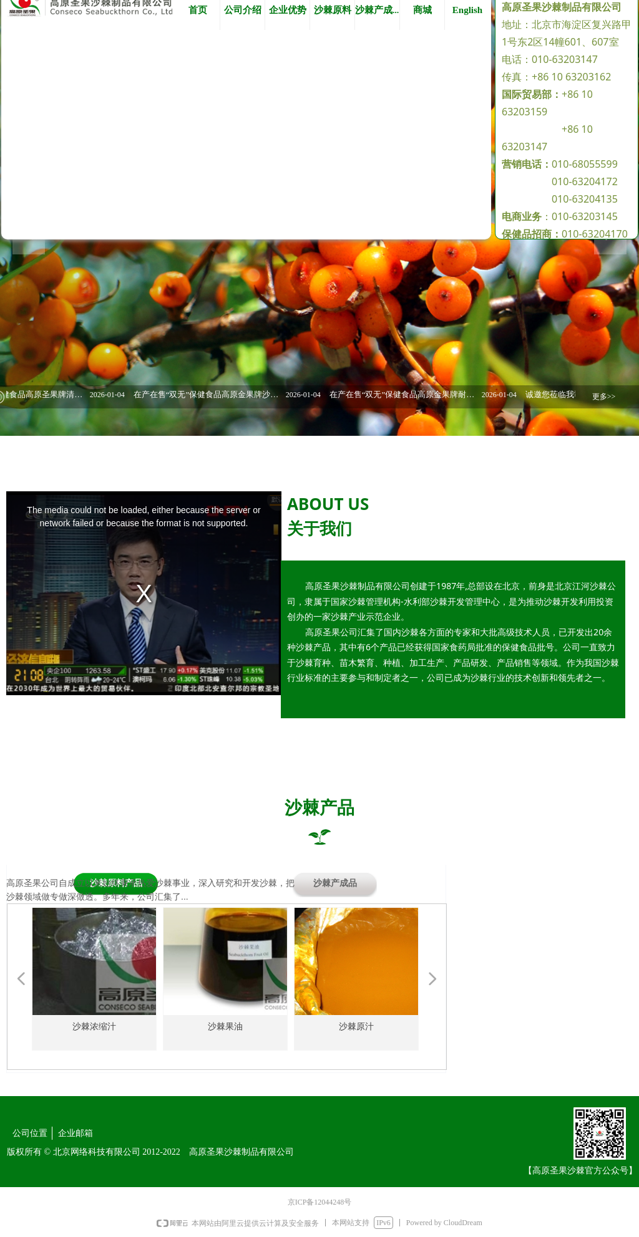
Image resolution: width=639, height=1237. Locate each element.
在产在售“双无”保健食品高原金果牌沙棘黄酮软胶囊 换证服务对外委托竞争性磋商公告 (216, 394)
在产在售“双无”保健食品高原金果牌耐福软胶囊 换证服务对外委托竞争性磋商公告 (412, 394)
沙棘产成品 (335, 883)
